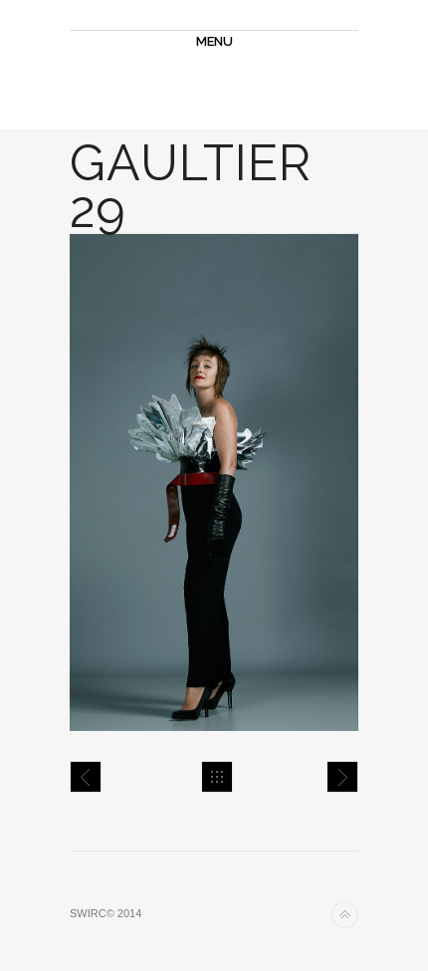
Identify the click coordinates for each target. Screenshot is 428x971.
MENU (214, 41)
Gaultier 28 (86, 777)
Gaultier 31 (342, 777)
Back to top (344, 914)
